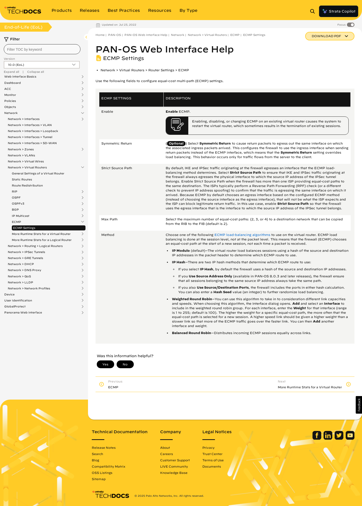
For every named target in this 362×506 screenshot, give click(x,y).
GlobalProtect (15, 306)
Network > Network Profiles (29, 288)
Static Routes (22, 179)
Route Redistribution (27, 185)
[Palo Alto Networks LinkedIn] (328, 438)
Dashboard (12, 82)
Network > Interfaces (23, 118)
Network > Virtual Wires (26, 161)
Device (9, 294)
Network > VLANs (21, 155)
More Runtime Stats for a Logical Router (42, 239)
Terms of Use (213, 460)
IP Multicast (20, 215)
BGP (15, 209)
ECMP (16, 221)
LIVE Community (174, 466)
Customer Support (175, 460)
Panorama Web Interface (23, 312)
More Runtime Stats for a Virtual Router (41, 233)
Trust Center (212, 454)
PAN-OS (114, 34)
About (165, 447)
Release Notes (104, 447)
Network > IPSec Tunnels (26, 252)
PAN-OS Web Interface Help (145, 34)
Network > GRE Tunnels (25, 258)
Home (100, 34)
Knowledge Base (174, 472)
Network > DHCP (21, 264)
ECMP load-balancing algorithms (242, 235)
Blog (95, 460)
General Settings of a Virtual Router (38, 173)
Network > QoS (19, 276)
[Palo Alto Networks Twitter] (339, 438)
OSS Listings (102, 472)
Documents (211, 466)
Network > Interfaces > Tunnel (30, 137)
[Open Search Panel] (314, 11)
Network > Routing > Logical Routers (35, 245)
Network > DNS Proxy (24, 270)
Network (11, 112)
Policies (10, 100)
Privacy (208, 447)
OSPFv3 (18, 203)
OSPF (16, 197)
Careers (166, 454)
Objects (10, 106)
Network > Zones (21, 149)
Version (9, 58)
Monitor (10, 94)
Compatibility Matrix (108, 466)
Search (97, 454)
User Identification (18, 300)
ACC (7, 88)
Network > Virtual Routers (27, 167)
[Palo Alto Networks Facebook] (317, 438)
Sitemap (99, 479)
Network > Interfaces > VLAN (30, 124)
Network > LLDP (20, 282)
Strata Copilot (338, 11)
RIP (14, 191)
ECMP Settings (24, 227)
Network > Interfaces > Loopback (33, 131)
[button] (359, 405)
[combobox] (42, 49)
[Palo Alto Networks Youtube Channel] (350, 438)
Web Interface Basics (20, 76)
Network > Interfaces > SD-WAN (32, 143)
